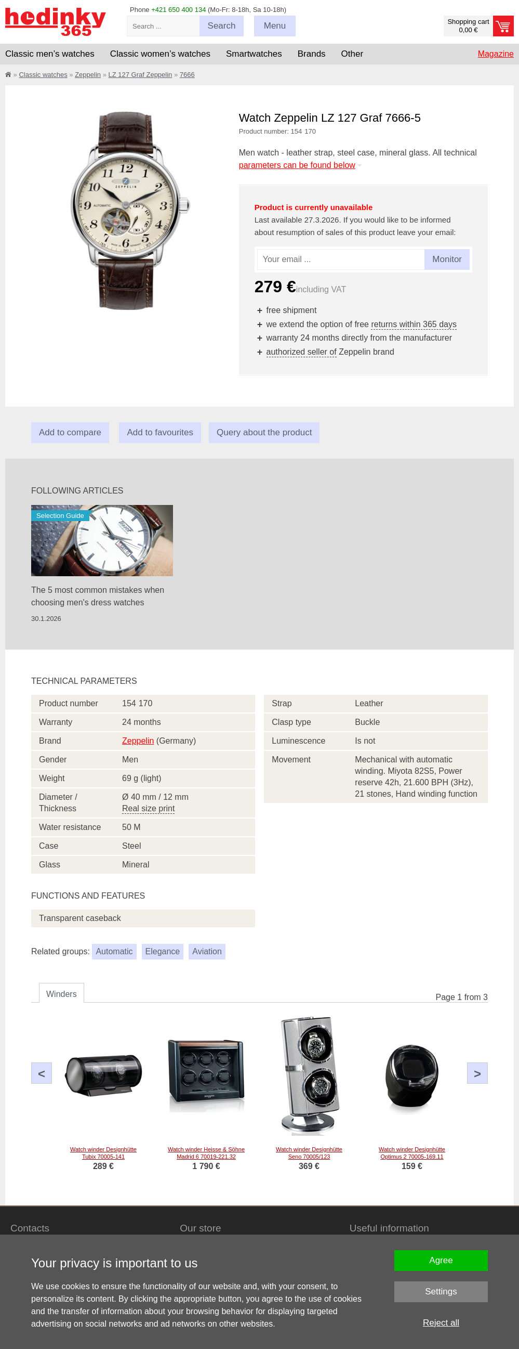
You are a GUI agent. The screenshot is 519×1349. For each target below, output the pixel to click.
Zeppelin (88, 75)
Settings (441, 1291)
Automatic (114, 951)
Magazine (496, 53)
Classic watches (43, 75)
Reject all (441, 1323)
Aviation (207, 951)
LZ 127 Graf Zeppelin (140, 75)
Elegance (162, 951)
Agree (441, 1260)
